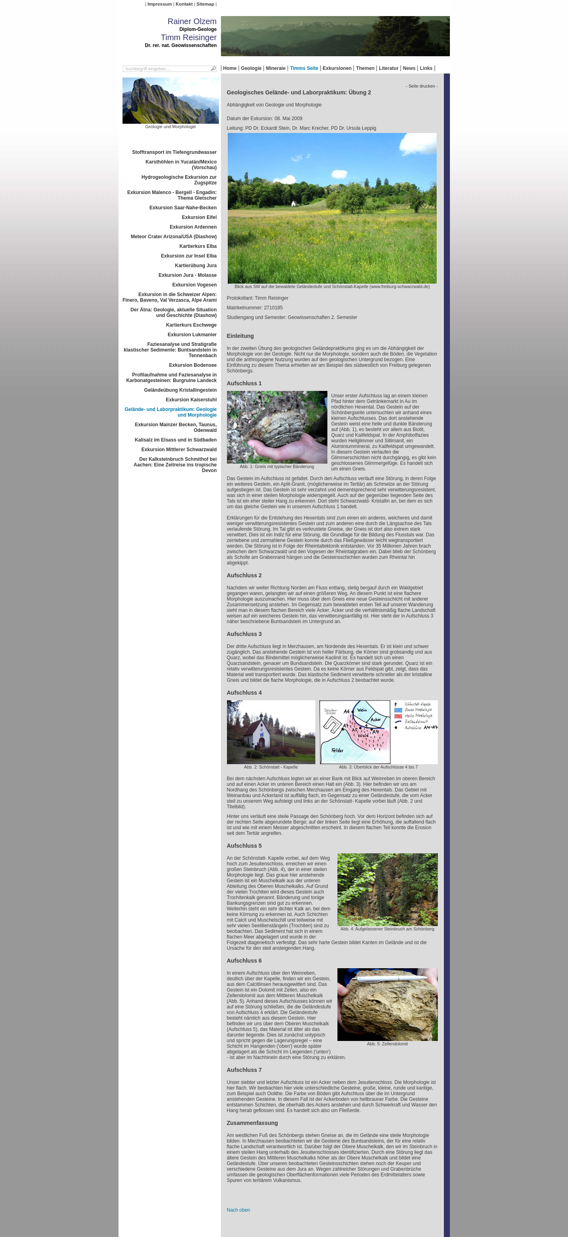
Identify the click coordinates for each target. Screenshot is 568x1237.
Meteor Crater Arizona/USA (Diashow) (174, 236)
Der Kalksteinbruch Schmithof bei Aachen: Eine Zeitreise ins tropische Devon (175, 464)
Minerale (276, 68)
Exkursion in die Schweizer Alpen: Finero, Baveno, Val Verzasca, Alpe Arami (170, 297)
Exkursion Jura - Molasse (188, 275)
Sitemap (205, 4)
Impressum (159, 4)
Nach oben (238, 1210)
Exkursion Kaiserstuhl (191, 400)
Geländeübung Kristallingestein (180, 390)
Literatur (388, 68)
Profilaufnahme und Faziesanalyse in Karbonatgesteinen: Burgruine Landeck (171, 377)
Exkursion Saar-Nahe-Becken (183, 208)
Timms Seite (304, 68)
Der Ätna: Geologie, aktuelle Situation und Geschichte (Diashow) (174, 312)
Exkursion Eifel (199, 217)
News (409, 68)
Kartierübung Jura (196, 265)
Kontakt (184, 4)
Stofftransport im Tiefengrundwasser (174, 152)
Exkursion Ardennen (193, 227)
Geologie (251, 68)
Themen (365, 68)
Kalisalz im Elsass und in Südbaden (176, 440)
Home (230, 68)
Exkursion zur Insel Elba (189, 256)
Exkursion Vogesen (194, 285)
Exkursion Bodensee (193, 365)
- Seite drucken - (421, 86)
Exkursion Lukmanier (192, 334)
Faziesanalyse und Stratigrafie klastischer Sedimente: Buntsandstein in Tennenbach (170, 349)
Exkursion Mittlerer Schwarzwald (179, 449)
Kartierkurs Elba (198, 246)
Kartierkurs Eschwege (191, 325)
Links (426, 68)
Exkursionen (337, 68)
